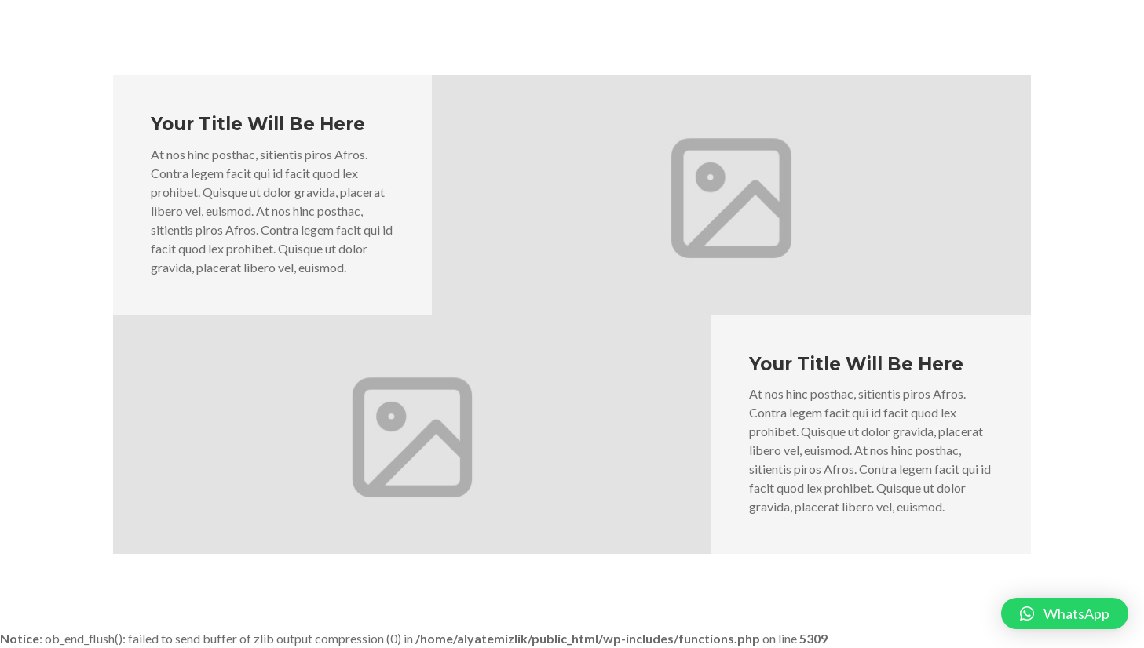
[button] (1064, 613)
